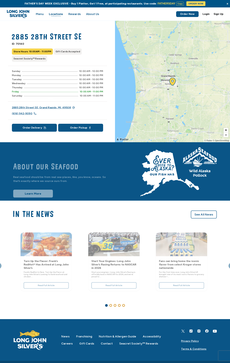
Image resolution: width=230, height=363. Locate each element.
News (65, 336)
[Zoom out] (226, 134)
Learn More (33, 196)
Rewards (74, 14)
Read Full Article (46, 283)
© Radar (208, 140)
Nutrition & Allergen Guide (117, 336)
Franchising (84, 336)
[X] (183, 331)
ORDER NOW (195, 3)
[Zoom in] (226, 130)
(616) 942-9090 (24, 113)
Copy (180, 4)
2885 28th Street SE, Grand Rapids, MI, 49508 (43, 107)
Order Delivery (34, 127)
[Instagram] (199, 331)
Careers (67, 343)
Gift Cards (86, 343)
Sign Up (218, 14)
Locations (56, 14)
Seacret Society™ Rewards (138, 343)
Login (206, 14)
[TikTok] (191, 331)
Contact (107, 343)
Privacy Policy (190, 341)
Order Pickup (80, 127)
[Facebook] (207, 331)
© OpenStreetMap (221, 140)
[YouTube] (215, 331)
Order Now (187, 14)
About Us (92, 14)
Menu (40, 14)
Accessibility (152, 336)
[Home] (30, 340)
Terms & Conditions (194, 348)
